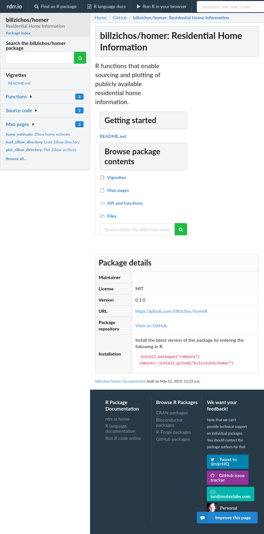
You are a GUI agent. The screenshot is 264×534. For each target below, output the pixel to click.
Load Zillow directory (43, 142)
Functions (16, 96)
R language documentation (120, 428)
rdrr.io (14, 6)
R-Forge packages (173, 432)
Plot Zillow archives (41, 149)
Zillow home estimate (38, 134)
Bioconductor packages (169, 422)
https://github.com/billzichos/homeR (171, 311)
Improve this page (224, 517)
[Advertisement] (212, 157)
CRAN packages (172, 412)
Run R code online (123, 438)
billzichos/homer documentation (120, 381)
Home (100, 17)
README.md (19, 83)
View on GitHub (151, 325)
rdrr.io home (117, 418)
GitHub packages (173, 439)
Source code (19, 110)
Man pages (17, 124)
